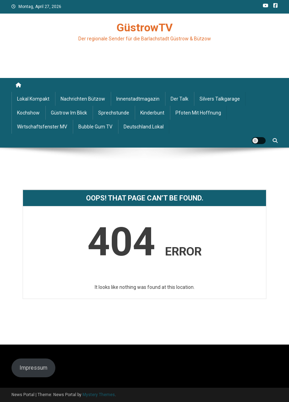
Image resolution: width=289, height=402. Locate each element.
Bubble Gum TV (95, 126)
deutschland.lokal (144, 126)
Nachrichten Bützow (83, 99)
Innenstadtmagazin (137, 99)
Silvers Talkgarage (220, 99)
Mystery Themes (99, 394)
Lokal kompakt (33, 99)
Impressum (33, 367)
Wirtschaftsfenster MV (42, 126)
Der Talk (179, 99)
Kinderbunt (152, 113)
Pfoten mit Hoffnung (198, 113)
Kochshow (28, 113)
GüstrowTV (145, 27)
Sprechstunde (113, 113)
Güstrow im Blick (69, 113)
